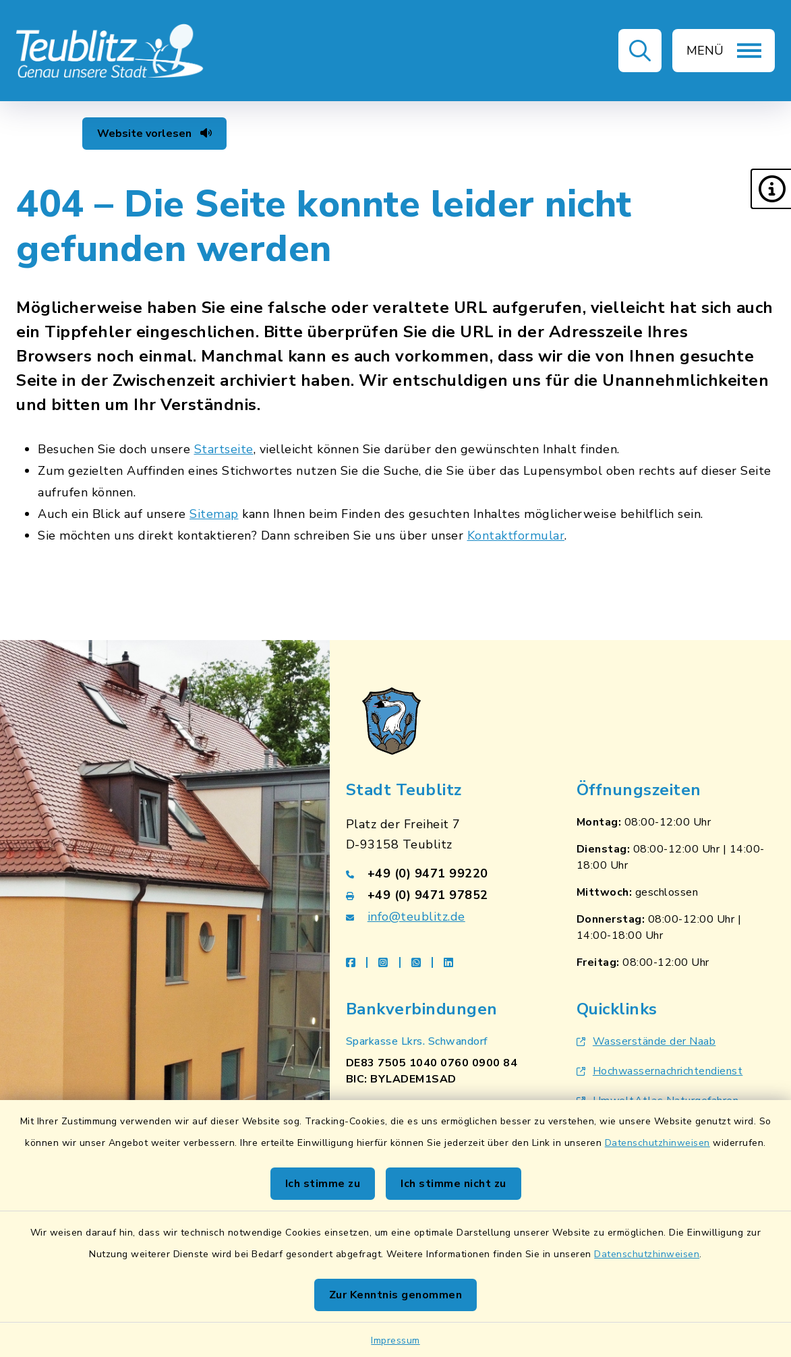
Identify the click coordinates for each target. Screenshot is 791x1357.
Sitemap (214, 514)
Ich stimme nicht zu (453, 1183)
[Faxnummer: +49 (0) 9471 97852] (445, 895)
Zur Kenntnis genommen (396, 1295)
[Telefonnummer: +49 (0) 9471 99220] (445, 873)
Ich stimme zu (323, 1183)
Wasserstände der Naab (646, 1041)
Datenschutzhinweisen (657, 1142)
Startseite (224, 449)
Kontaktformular (516, 535)
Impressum (395, 1340)
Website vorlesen (154, 133)
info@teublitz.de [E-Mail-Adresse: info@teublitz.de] (416, 916)
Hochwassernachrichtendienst (660, 1071)
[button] (771, 189)
